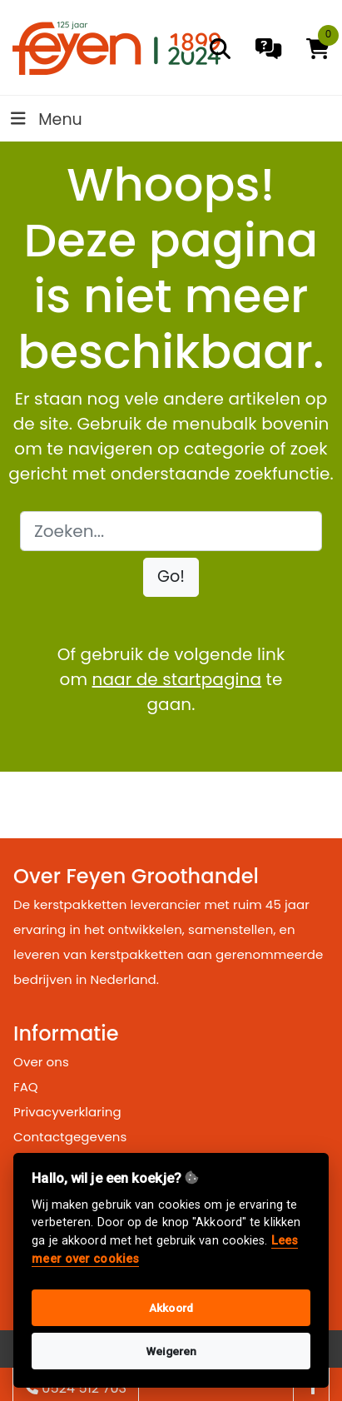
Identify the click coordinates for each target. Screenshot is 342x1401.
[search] (220, 48)
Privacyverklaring (67, 1111)
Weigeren (171, 1351)
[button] (171, 577)
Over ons (41, 1062)
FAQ (25, 1086)
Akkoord (171, 1307)
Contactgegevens (69, 1136)
